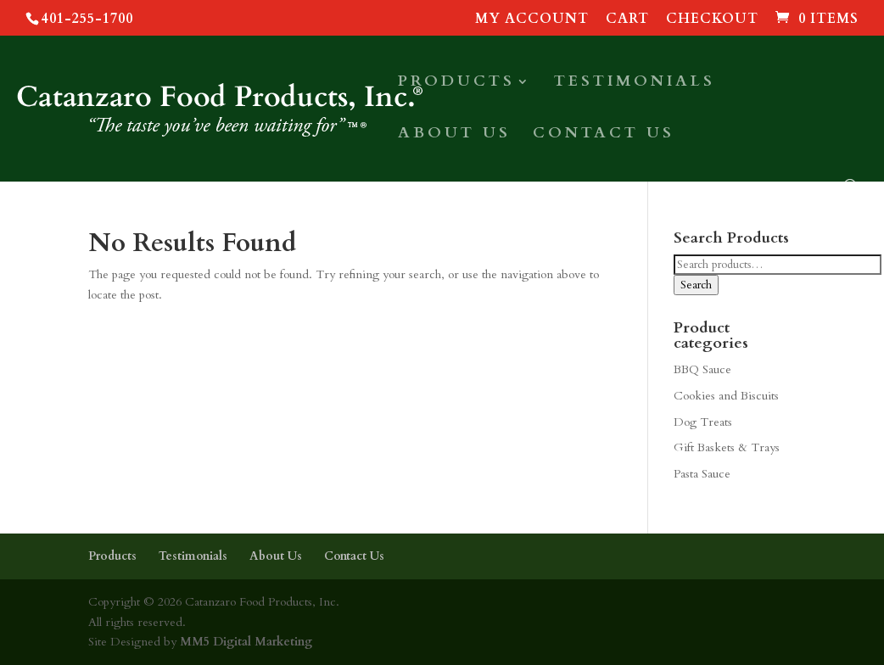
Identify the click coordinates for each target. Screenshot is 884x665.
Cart (627, 20)
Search (696, 285)
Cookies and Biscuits (726, 396)
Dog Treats (703, 422)
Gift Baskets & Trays (727, 447)
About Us (454, 135)
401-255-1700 (87, 18)
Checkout (712, 20)
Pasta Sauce (702, 474)
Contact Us (603, 135)
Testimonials (634, 83)
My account (532, 20)
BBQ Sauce (702, 369)
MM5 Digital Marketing (244, 642)
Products (456, 83)
